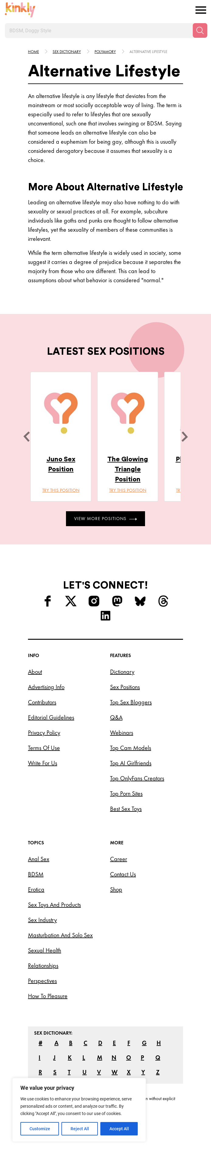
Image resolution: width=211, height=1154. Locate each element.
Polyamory (105, 51)
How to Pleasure (47, 996)
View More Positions (105, 518)
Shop (116, 889)
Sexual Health (44, 950)
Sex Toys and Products (54, 905)
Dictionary (122, 672)
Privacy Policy (44, 733)
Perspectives (42, 981)
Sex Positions (125, 687)
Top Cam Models (130, 748)
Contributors (42, 702)
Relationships (43, 965)
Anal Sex (38, 859)
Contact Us (123, 874)
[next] (184, 436)
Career (118, 859)
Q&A (116, 717)
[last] (26, 436)
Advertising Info (46, 687)
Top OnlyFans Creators (137, 778)
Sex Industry (42, 920)
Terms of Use (44, 748)
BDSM (35, 874)
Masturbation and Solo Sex (60, 935)
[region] (79, 1110)
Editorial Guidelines (51, 717)
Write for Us (42, 763)
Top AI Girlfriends (130, 763)
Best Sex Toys (126, 809)
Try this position (60, 490)
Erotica (36, 889)
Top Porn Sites (126, 793)
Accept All (119, 1128)
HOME (33, 51)
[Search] (200, 30)
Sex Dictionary (67, 51)
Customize (39, 1128)
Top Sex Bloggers (131, 702)
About (35, 672)
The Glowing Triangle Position (127, 469)
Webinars (121, 733)
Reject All (80, 1128)
